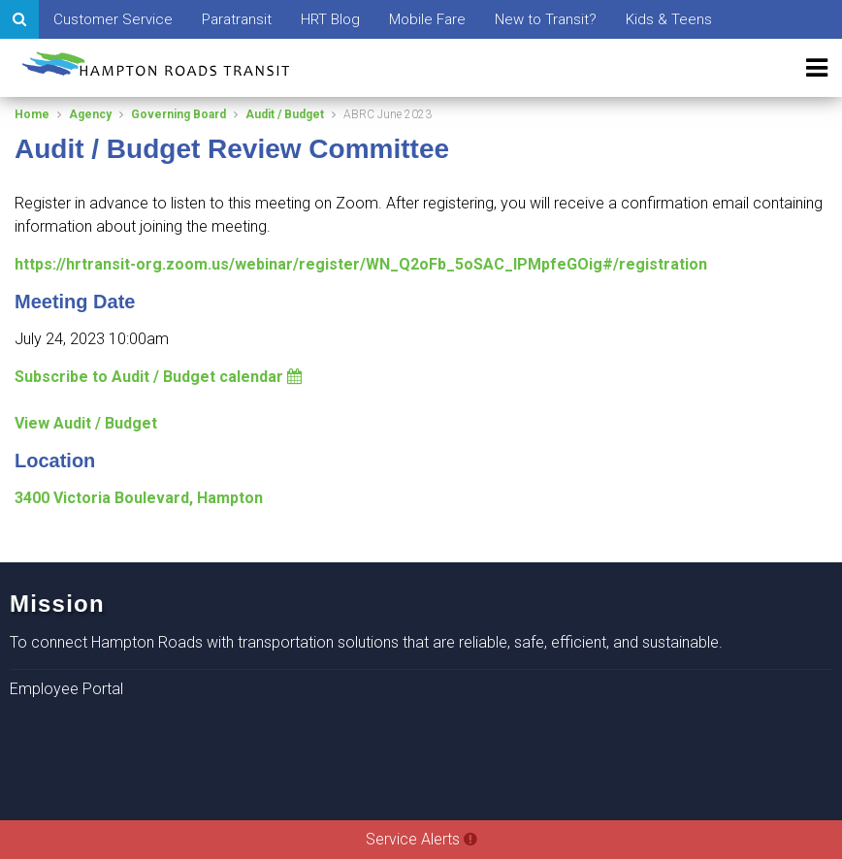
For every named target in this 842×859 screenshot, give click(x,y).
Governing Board (178, 114)
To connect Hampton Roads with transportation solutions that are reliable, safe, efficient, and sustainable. (366, 642)
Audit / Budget (284, 114)
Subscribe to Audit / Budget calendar (158, 376)
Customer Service (113, 19)
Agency (90, 114)
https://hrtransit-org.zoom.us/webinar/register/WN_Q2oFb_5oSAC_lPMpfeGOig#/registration (361, 264)
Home (32, 114)
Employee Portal (66, 689)
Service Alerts (421, 839)
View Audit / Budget (86, 423)
